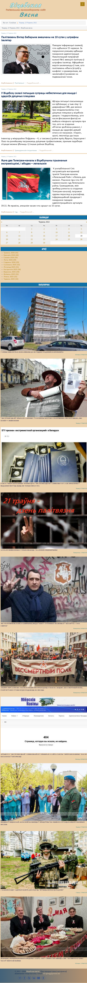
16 (44, 236)
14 (19, 236)
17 (56, 236)
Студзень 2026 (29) (11, 262)
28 (19, 243)
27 (7, 243)
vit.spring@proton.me (51, 974)
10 (56, 232)
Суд (16, 212)
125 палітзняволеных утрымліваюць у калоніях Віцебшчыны (29, 550)
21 (19, 239)
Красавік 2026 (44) (11, 255)
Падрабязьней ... (34, 83)
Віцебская (25, 5)
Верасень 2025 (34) (11, 272)
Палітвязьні (19, 83)
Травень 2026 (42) (11, 253)
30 (44, 243)
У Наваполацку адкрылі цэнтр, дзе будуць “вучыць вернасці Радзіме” (32, 890)
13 (7, 236)
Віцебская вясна (32, 971)
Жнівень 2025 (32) (11, 274)
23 (44, 239)
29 (32, 243)
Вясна (28, 14)
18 (69, 236)
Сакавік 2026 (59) (11, 258)
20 (7, 239)
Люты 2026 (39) (10, 260)
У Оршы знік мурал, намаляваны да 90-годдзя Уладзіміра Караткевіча (32, 352)
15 (32, 236)
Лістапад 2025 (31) (11, 267)
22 (32, 239)
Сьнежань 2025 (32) (12, 265)
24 (56, 239)
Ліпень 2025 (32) (10, 277)
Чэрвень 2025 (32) (11, 279)
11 (69, 232)
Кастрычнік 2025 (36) (12, 269)
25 (69, 239)
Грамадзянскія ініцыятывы (26, 150)
